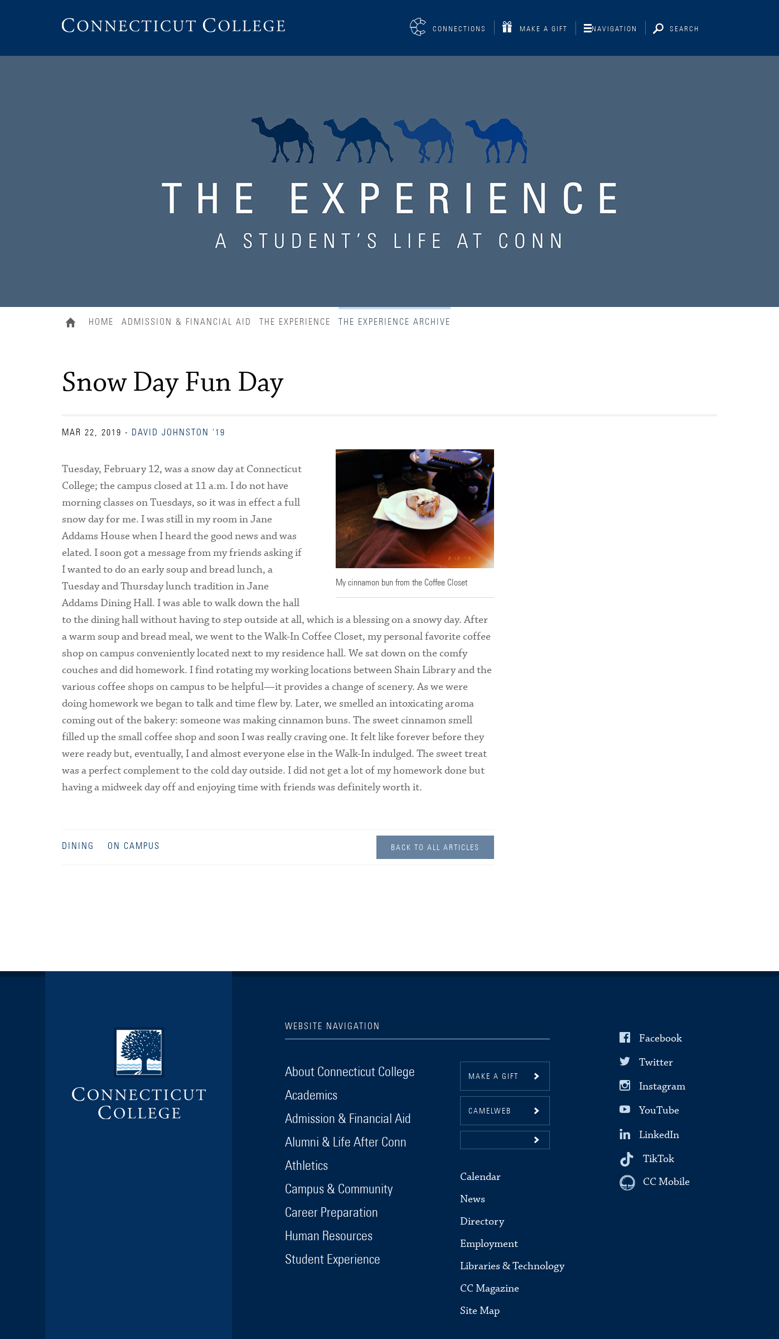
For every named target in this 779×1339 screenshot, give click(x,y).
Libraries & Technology (512, 1266)
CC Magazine (489, 1288)
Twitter (656, 1062)
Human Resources (328, 1236)
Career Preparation (331, 1213)
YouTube (659, 1110)
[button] (505, 1140)
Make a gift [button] (493, 1077)
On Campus (134, 846)
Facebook (660, 1038)
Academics (311, 1095)
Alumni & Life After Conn (346, 1142)
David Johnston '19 (178, 432)
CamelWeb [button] (489, 1111)
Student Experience (332, 1259)
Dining (78, 846)
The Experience (295, 322)
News (472, 1199)
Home (73, 323)
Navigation (614, 29)
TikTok (658, 1159)
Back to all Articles (435, 848)
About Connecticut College (350, 1072)
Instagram (662, 1086)
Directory (482, 1221)
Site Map (480, 1311)
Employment (489, 1244)
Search (684, 29)
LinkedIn (659, 1134)
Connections (459, 29)
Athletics (306, 1166)
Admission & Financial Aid (186, 322)
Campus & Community (339, 1189)
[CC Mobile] (655, 1183)
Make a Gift (544, 29)
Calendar (480, 1177)
